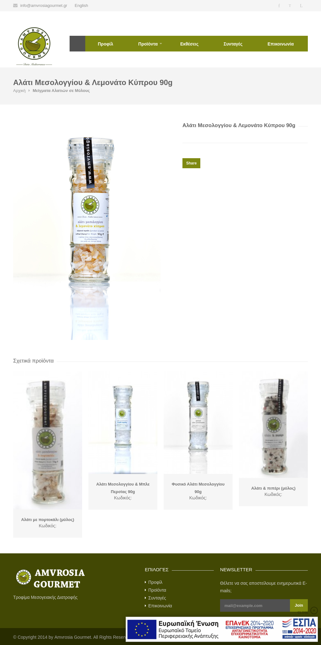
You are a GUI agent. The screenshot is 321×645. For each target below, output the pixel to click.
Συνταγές (233, 43)
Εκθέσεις (189, 43)
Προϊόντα (148, 43)
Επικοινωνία (280, 43)
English (81, 5)
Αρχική (77, 43)
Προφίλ (105, 43)
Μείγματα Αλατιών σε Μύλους (61, 90)
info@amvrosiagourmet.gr (43, 5)
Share (191, 163)
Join (299, 605)
